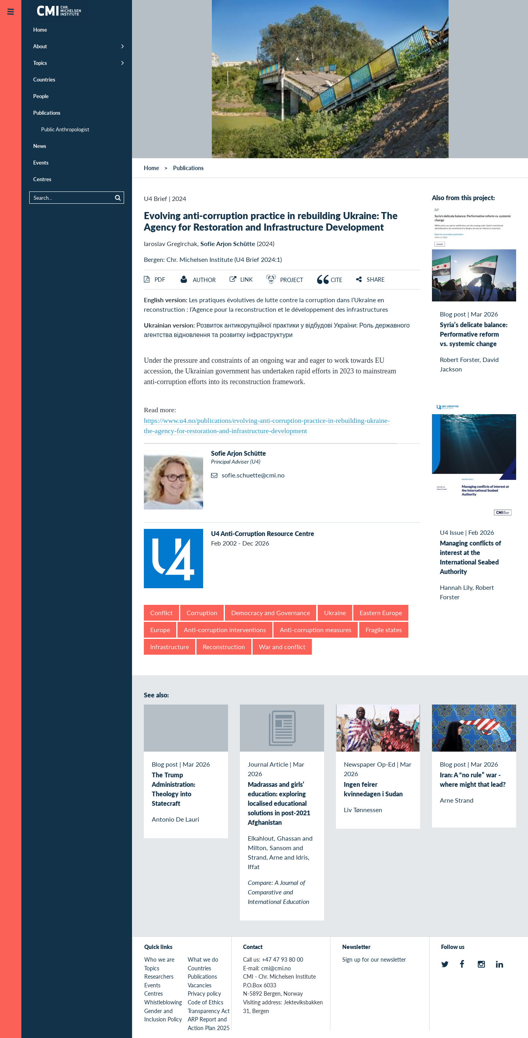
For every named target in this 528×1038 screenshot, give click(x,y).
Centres (42, 179)
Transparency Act (209, 1011)
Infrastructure (169, 646)
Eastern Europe (381, 612)
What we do (203, 959)
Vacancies (199, 985)
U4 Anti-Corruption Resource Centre (262, 533)
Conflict (161, 612)
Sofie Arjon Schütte (227, 243)
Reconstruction (224, 646)
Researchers (158, 976)
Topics (40, 62)
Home (40, 29)
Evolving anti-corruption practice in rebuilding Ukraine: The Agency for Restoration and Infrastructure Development (271, 220)
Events (41, 162)
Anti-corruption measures (315, 629)
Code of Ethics (205, 1002)
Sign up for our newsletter (374, 959)
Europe (160, 629)
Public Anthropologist (65, 129)
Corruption (202, 612)
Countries (44, 79)
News (39, 146)
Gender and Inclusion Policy (163, 1015)
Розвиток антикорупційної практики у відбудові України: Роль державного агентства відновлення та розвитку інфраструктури (277, 329)
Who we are (159, 959)
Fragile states (384, 629)
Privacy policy (204, 993)
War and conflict (282, 646)
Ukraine (335, 612)
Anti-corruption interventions (225, 629)
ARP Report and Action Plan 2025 (209, 1023)
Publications (46, 112)
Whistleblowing (163, 1002)
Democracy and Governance (270, 612)
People (41, 96)
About (40, 46)
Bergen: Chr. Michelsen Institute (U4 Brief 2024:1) (213, 259)
